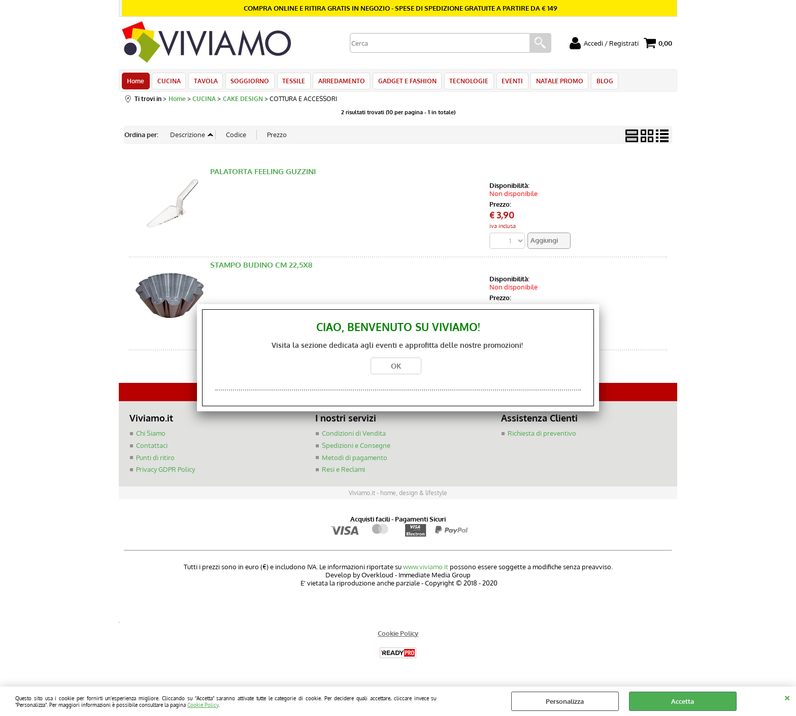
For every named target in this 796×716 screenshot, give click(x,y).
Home (135, 82)
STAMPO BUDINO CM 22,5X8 (261, 268)
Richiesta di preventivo (542, 436)
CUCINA (168, 82)
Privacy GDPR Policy (165, 472)
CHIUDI (787, 697)
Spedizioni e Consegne (356, 448)
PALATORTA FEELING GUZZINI (263, 174)
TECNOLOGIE (462, 82)
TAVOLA (204, 82)
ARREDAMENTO (337, 82)
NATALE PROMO (551, 82)
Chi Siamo (150, 436)
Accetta (682, 701)
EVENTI (505, 82)
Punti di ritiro (155, 460)
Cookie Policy (202, 704)
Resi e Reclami (343, 472)
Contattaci (152, 448)
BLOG (595, 82)
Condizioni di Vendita (354, 436)
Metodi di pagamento (354, 460)
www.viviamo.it (425, 569)
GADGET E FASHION (402, 82)
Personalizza (565, 701)
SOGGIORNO (247, 82)
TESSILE (290, 82)
